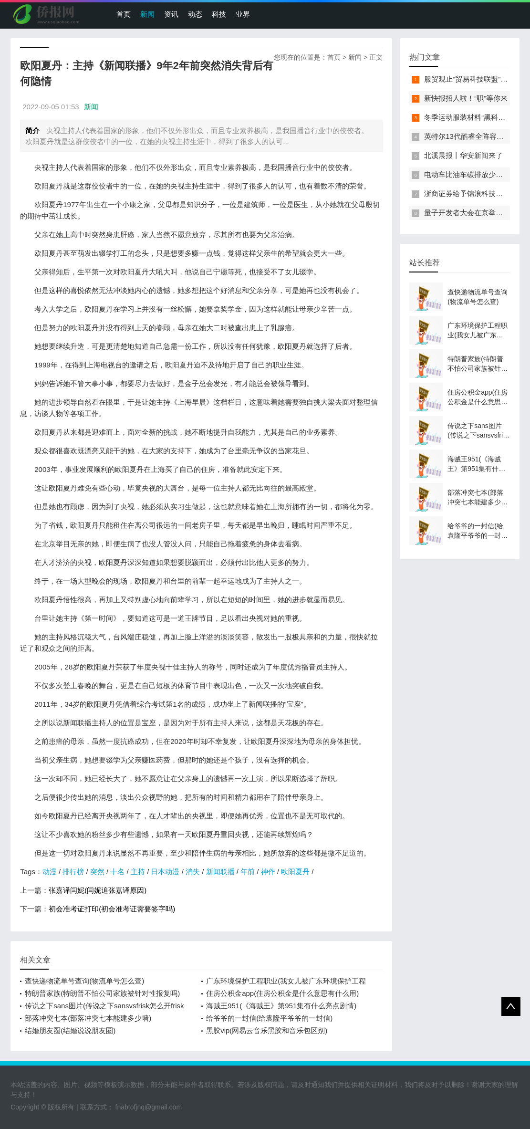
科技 (219, 14)
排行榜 (73, 872)
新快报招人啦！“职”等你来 (466, 98)
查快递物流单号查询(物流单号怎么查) (84, 981)
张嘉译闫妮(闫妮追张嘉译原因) (97, 890)
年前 (247, 872)
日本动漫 (165, 872)
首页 (123, 14)
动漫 (49, 872)
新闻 (147, 14)
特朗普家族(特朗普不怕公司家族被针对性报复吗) (102, 993)
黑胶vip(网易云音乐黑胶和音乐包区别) (266, 1030)
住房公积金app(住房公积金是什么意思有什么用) (282, 993)
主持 (138, 872)
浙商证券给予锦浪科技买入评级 (474, 193)
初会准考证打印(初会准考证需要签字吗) (112, 909)
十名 (117, 872)
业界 (243, 14)
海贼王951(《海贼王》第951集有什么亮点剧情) (281, 1006)
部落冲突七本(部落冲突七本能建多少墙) (88, 1018)
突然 (97, 872)
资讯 (171, 14)
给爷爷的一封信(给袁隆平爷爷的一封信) (269, 1018)
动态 (195, 14)
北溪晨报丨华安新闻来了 (463, 155)
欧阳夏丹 (295, 872)
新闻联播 (220, 872)
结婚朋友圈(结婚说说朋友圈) (70, 1030)
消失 (193, 872)
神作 (268, 872)
